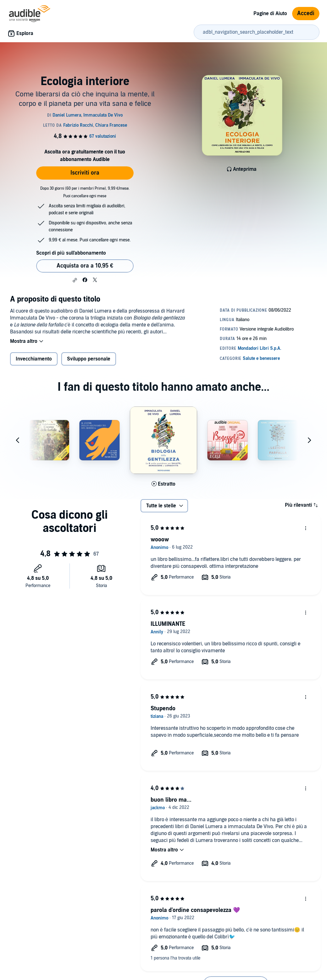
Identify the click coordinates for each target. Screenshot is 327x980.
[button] (74, 280)
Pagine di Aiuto (270, 13)
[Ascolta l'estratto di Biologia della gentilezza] (163, 484)
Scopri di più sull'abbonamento (71, 253)
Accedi (305, 13)
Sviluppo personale (88, 359)
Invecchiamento (34, 359)
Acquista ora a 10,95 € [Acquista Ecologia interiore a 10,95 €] (85, 265)
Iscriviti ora (84, 173)
